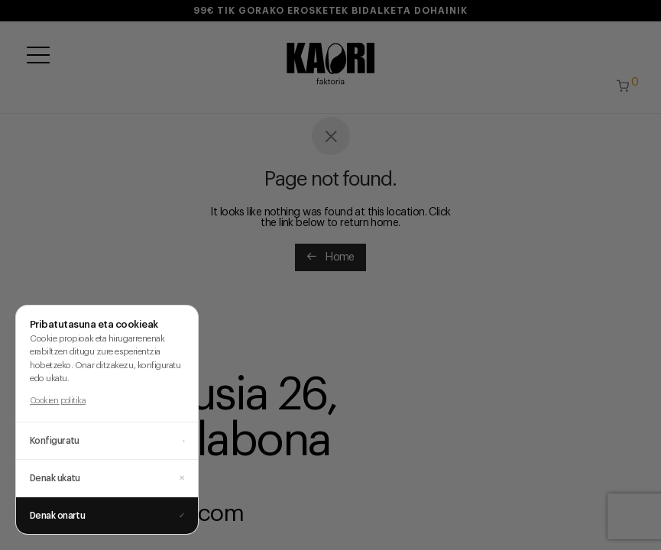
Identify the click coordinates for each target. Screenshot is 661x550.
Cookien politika (58, 400)
